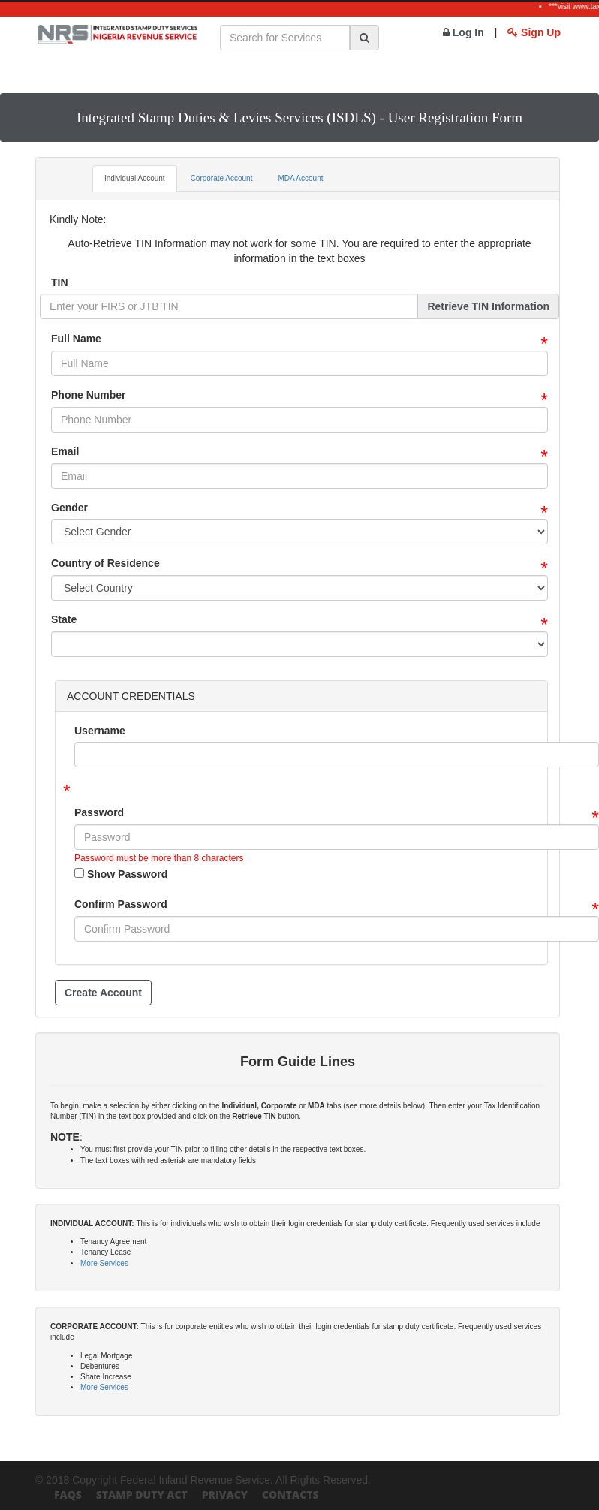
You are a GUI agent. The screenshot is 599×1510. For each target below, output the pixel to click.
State (64, 619)
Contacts (290, 1494)
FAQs (68, 1494)
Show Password (120, 874)
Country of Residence (105, 563)
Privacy (225, 1494)
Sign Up (534, 32)
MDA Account (300, 178)
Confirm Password (120, 904)
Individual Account (134, 178)
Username (99, 731)
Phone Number (88, 395)
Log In (463, 32)
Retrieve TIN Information (488, 306)
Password (99, 812)
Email (65, 451)
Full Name (76, 339)
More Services (104, 1263)
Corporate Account (222, 178)
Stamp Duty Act (142, 1494)
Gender (69, 508)
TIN (59, 282)
